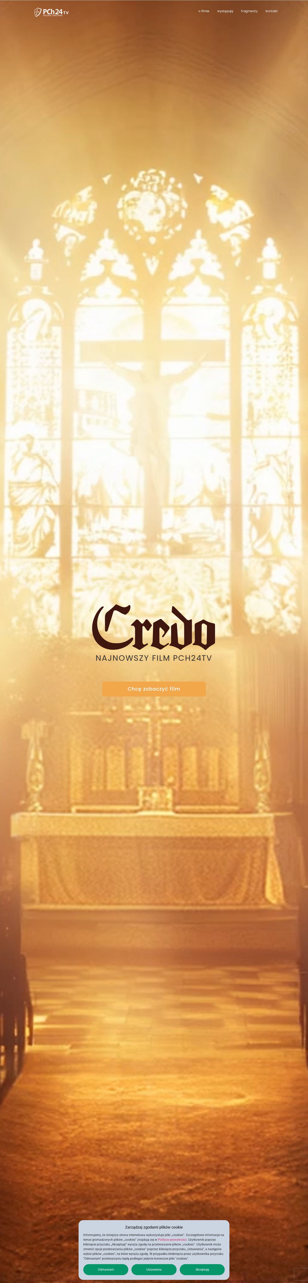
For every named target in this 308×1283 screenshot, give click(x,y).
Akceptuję (202, 1269)
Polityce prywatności (172, 1240)
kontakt (272, 11)
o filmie (203, 11)
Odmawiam (106, 1269)
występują (225, 11)
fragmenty (249, 11)
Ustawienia (154, 1269)
